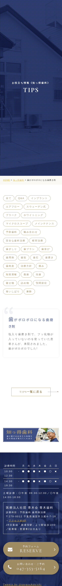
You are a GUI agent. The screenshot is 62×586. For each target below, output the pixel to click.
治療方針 (26, 266)
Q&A (21, 198)
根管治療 (37, 240)
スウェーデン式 (36, 206)
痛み (41, 266)
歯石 (36, 257)
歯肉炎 (10, 266)
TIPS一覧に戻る (31, 391)
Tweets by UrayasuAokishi (22, 584)
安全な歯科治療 (15, 240)
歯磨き (49, 257)
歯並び (45, 249)
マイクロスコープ (17, 223)
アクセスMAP (17, 520)
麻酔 (29, 291)
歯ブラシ (29, 249)
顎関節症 (41, 283)
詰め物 (25, 283)
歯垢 (23, 257)
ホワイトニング (33, 215)
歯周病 (10, 257)
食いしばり (13, 291)
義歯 (26, 274)
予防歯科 (11, 232)
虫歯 (38, 274)
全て (9, 198)
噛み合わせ (31, 232)
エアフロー (13, 206)
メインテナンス (44, 223)
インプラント (39, 198)
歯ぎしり (11, 249)
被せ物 (10, 283)
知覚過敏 (11, 274)
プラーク (11, 215)
